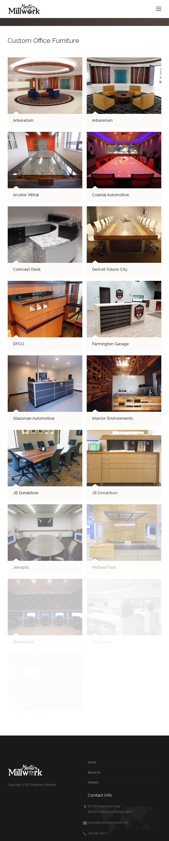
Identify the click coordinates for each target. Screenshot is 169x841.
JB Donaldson (26, 492)
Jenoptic (21, 567)
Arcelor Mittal (26, 195)
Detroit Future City (109, 269)
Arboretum (23, 120)
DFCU (18, 343)
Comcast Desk (26, 269)
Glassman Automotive (34, 418)
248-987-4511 (97, 833)
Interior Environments (112, 418)
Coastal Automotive (110, 195)
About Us (94, 772)
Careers (93, 782)
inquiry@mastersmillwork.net (108, 822)
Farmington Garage (110, 343)
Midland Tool (104, 567)
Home (92, 762)
